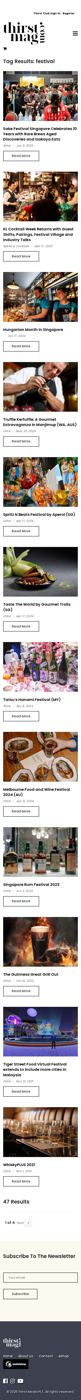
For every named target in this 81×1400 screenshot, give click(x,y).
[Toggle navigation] (75, 33)
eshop (64, 1356)
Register (69, 13)
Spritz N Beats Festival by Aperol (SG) (39, 514)
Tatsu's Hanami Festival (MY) (32, 699)
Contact (46, 1356)
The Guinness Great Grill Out (30, 974)
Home (8, 1356)
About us (25, 1356)
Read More (21, 155)
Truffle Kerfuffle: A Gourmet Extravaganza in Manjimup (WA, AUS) (40, 422)
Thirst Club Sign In (46, 13)
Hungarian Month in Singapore (33, 329)
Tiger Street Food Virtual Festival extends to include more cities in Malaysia (35, 1069)
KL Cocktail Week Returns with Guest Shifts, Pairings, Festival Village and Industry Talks (38, 234)
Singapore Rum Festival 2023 (31, 884)
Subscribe (20, 1293)
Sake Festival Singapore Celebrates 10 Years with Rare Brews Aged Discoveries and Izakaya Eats (40, 134)
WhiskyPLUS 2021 (19, 1164)
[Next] (28, 1223)
